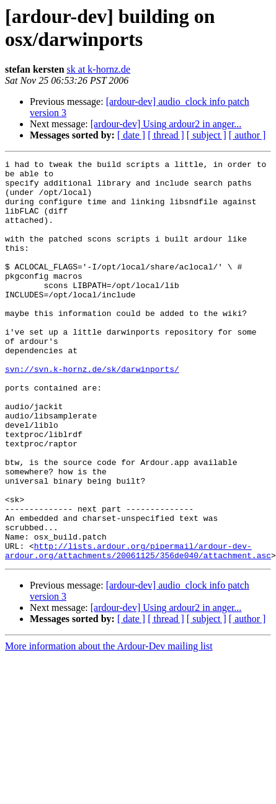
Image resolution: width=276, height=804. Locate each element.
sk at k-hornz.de (99, 69)
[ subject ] (206, 135)
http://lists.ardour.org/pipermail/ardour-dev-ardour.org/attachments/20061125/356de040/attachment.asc (138, 629)
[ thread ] (166, 135)
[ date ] (131, 135)
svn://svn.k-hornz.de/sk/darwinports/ (92, 411)
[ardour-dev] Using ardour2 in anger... (166, 124)
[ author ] (247, 135)
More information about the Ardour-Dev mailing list (109, 726)
